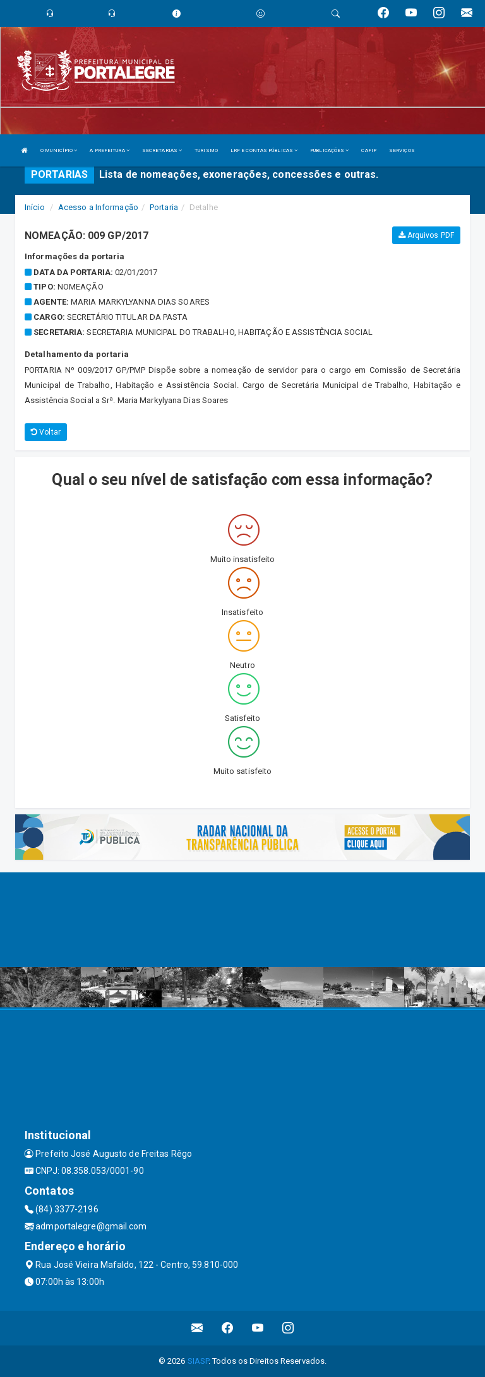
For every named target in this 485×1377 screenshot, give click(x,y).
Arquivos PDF (426, 235)
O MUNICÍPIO (58, 150)
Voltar (46, 432)
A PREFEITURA (109, 150)
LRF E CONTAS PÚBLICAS (264, 150)
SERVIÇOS (402, 150)
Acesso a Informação (98, 207)
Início (35, 207)
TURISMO (206, 150)
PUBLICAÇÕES (329, 150)
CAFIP (368, 150)
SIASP (198, 1361)
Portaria (164, 207)
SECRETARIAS (162, 150)
